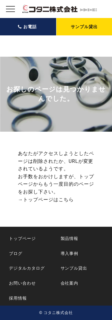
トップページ (22, 238)
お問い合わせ (22, 283)
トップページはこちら (48, 199)
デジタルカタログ (27, 268)
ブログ (15, 253)
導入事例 (70, 253)
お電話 (30, 26)
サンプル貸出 (84, 26)
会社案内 (70, 283)
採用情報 (18, 298)
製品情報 (70, 238)
